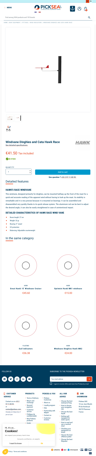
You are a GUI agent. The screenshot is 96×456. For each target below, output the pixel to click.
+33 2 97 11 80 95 (68, 177)
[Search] (48, 17)
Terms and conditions (20, 451)
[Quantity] (19, 172)
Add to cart (63, 172)
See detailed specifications (16, 145)
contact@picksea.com (13, 409)
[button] (5, 452)
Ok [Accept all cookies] (25, 443)
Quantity (10, 167)
